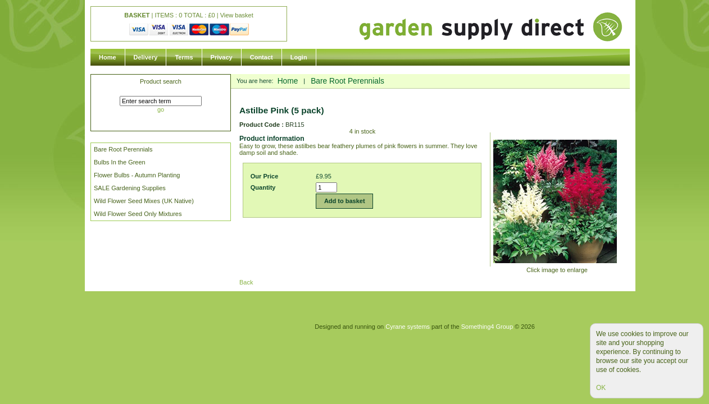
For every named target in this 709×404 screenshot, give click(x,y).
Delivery (146, 57)
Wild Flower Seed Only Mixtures (138, 213)
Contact (261, 57)
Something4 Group (487, 326)
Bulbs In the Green (120, 162)
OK (601, 388)
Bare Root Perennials (123, 149)
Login (298, 57)
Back (246, 282)
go (160, 109)
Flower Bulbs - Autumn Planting (137, 175)
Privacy (222, 57)
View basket (236, 15)
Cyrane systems (407, 326)
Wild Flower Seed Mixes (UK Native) (144, 201)
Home (107, 57)
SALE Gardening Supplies (130, 188)
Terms (184, 57)
